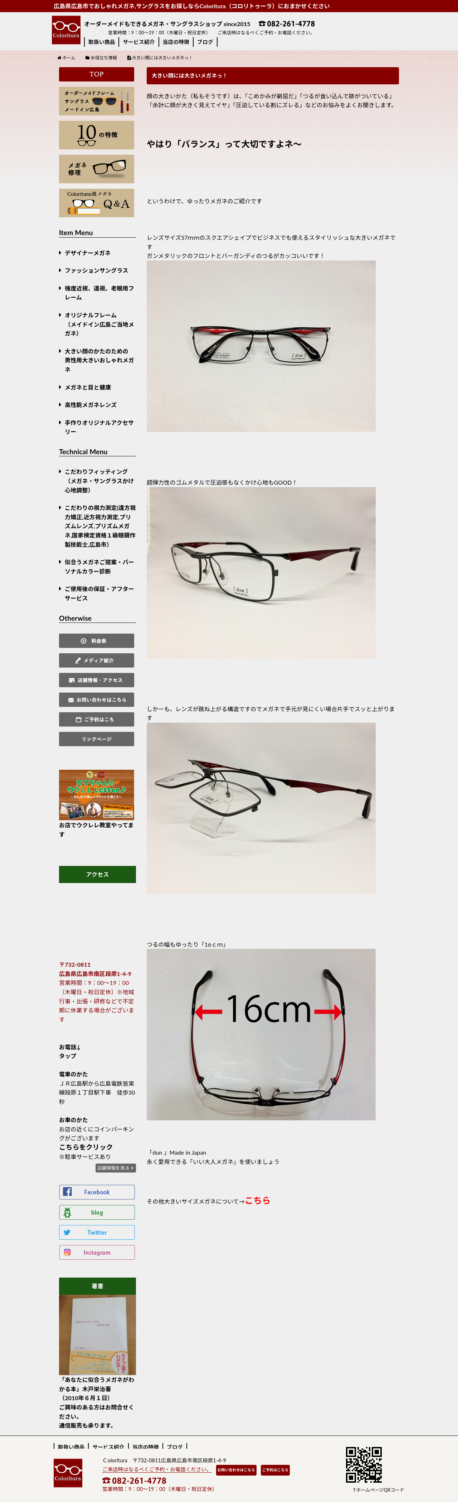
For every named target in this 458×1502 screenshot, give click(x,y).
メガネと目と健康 (88, 387)
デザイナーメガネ (88, 252)
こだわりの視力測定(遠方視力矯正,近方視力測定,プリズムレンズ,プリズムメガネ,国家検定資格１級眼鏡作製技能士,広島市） (100, 525)
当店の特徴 (176, 42)
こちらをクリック (86, 1147)
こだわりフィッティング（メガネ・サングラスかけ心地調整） (99, 480)
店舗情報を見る (113, 1168)
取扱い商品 (101, 42)
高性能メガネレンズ (91, 404)
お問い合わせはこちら (236, 1470)
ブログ (205, 42)
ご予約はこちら (275, 1470)
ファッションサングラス (96, 270)
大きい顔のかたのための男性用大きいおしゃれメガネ (99, 360)
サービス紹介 (139, 42)
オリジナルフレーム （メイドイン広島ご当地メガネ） (99, 324)
